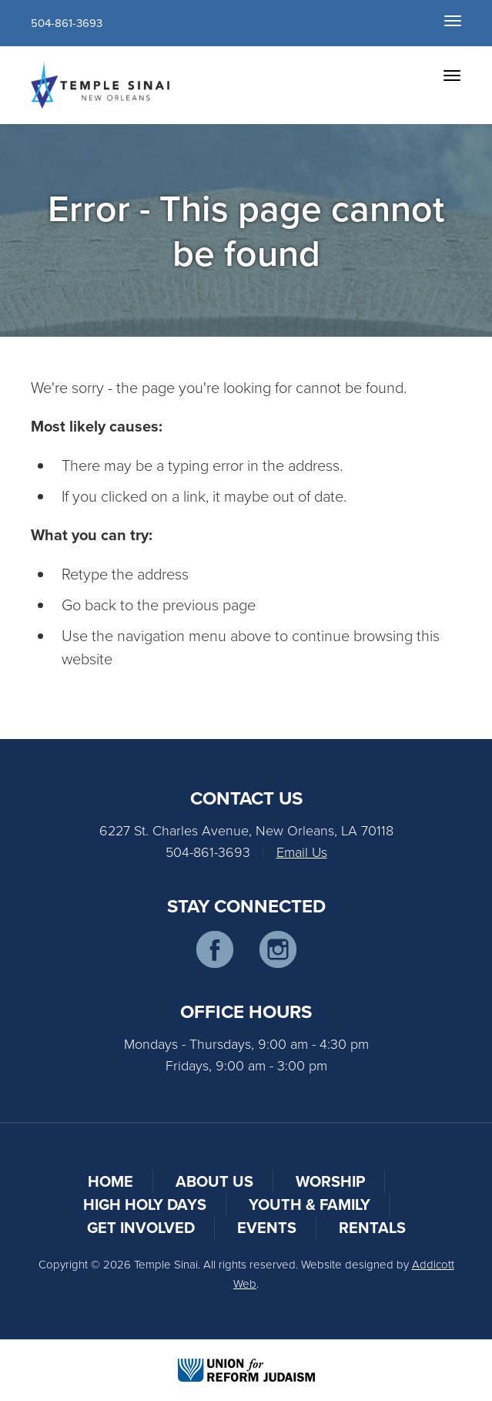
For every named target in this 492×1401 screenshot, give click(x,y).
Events (266, 1227)
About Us (214, 1181)
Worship (330, 1181)
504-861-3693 (66, 23)
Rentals (372, 1227)
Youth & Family (309, 1204)
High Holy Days (144, 1204)
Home (110, 1181)
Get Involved (141, 1227)
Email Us (301, 851)
